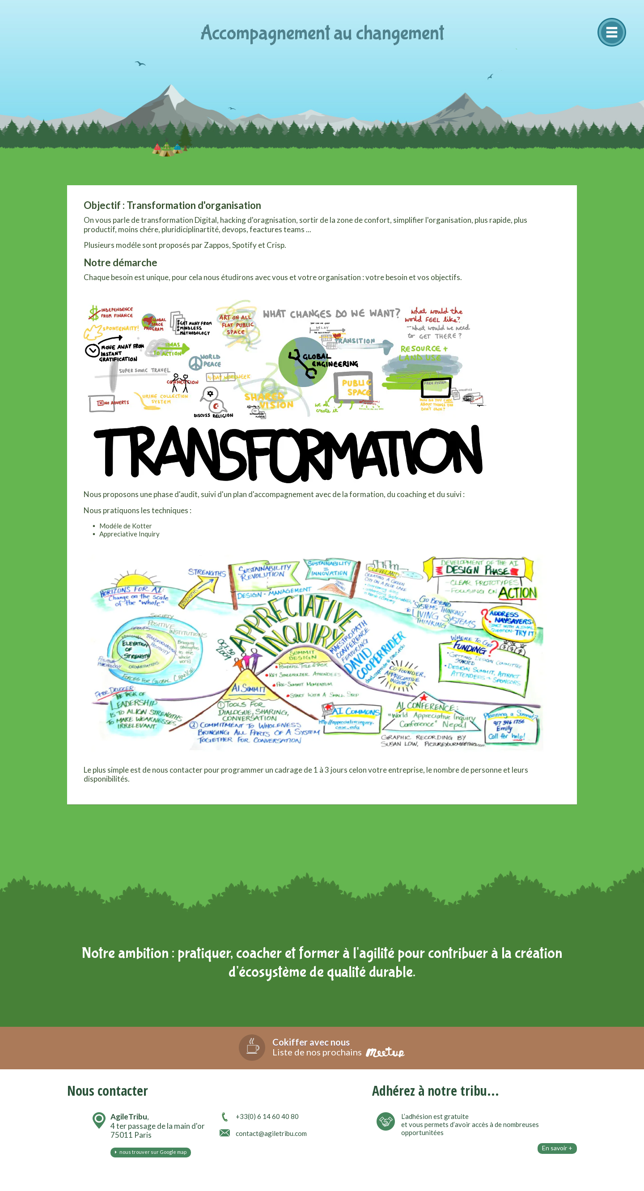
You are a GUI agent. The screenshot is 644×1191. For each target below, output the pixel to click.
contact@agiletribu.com (271, 1133)
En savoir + (557, 1148)
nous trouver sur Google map (150, 1152)
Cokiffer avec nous (311, 1042)
